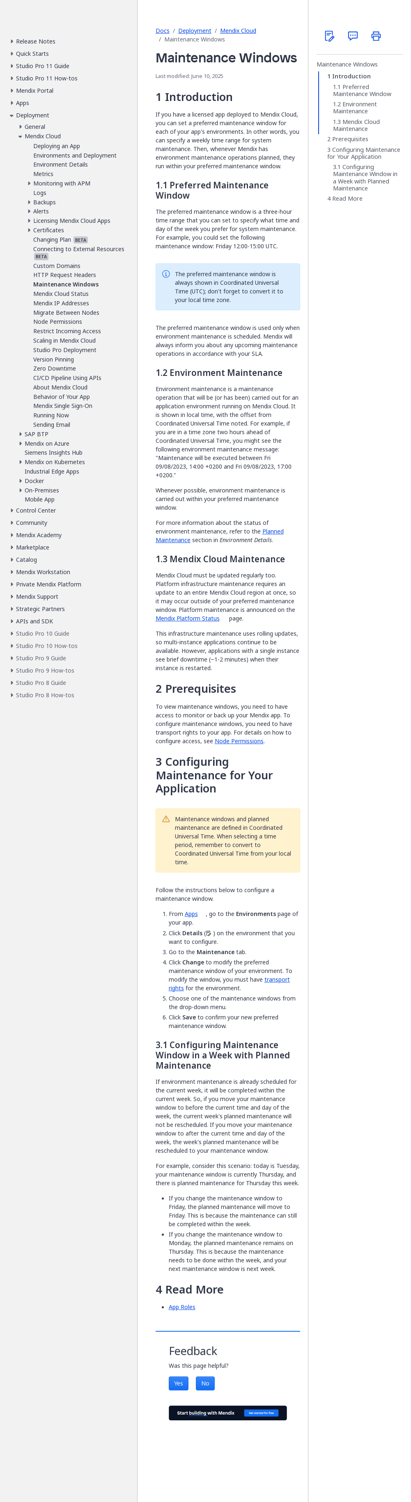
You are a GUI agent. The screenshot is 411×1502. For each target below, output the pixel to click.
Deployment (194, 30)
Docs (163, 30)
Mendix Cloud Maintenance (356, 125)
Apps (191, 913)
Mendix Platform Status (188, 618)
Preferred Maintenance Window (362, 90)
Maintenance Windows (347, 64)
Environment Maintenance (355, 108)
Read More (347, 198)
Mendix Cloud (238, 30)
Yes (178, 1383)
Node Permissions (239, 741)
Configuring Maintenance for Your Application (363, 153)
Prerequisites (350, 139)
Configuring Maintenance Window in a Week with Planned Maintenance (365, 178)
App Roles (182, 1307)
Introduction (351, 76)
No (205, 1383)
